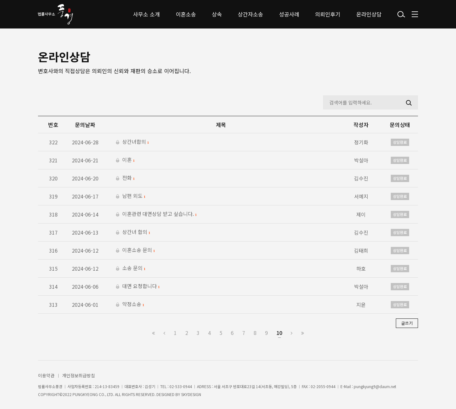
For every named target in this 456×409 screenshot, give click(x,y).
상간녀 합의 (133, 232)
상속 (217, 14)
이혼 (125, 160)
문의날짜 (85, 125)
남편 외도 (130, 196)
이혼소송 (186, 14)
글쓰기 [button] (407, 323)
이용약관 (46, 375)
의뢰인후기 (327, 14)
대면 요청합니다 (138, 286)
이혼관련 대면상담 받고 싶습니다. (156, 214)
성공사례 (289, 14)
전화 (125, 178)
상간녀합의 (132, 142)
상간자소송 (250, 14)
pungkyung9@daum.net (375, 386)
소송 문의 (130, 268)
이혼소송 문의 (135, 250)
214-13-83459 (107, 386)
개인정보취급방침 (78, 375)
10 (279, 333)
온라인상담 (369, 14)
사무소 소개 (146, 14)
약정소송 (130, 304)
